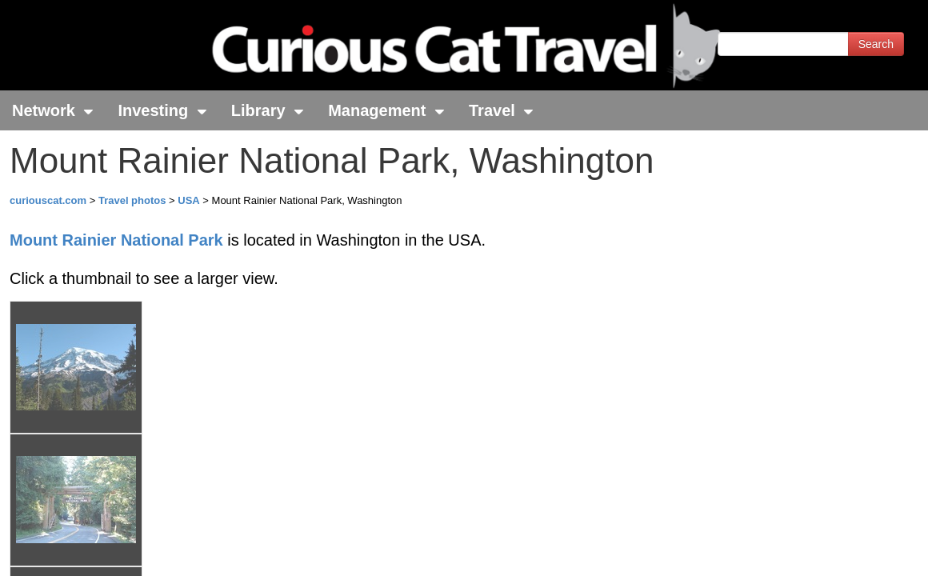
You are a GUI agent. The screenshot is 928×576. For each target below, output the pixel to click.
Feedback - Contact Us (849, 550)
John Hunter (202, 485)
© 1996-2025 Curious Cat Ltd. (97, 550)
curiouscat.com (48, 200)
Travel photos (133, 200)
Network (53, 110)
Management (386, 110)
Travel (501, 110)
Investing (162, 110)
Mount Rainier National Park (116, 240)
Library (267, 110)
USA (188, 200)
